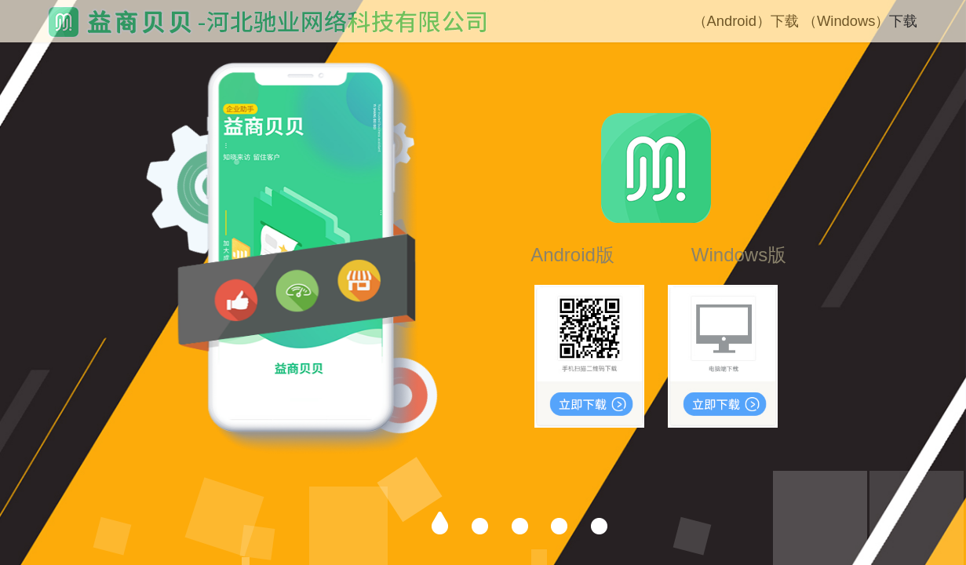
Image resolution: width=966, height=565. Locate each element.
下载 (785, 21)
